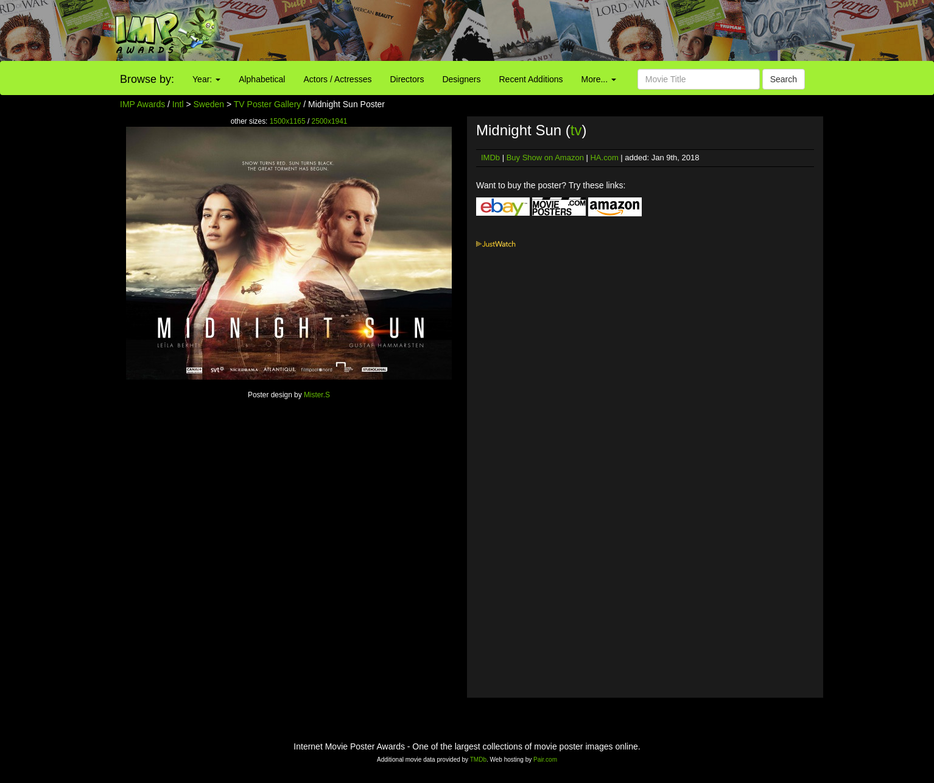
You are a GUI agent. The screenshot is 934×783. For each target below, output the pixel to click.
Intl (178, 104)
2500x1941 (330, 121)
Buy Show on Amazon (545, 157)
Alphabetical (262, 79)
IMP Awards (142, 104)
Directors (407, 79)
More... (598, 79)
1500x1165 (288, 121)
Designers (461, 79)
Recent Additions (531, 79)
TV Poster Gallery (267, 104)
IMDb (490, 157)
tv (576, 130)
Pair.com (545, 759)
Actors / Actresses (337, 79)
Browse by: (147, 79)
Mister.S (317, 395)
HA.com (604, 157)
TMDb (478, 759)
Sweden (209, 104)
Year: (206, 79)
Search (783, 79)
